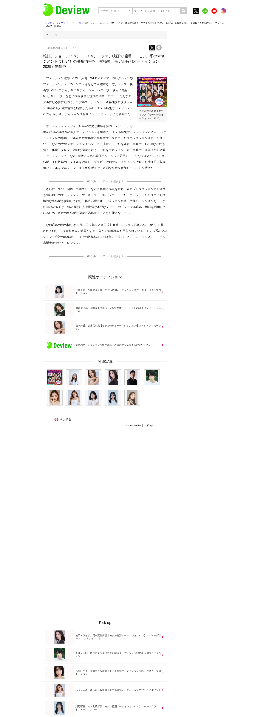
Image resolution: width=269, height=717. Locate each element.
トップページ (51, 23)
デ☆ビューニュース (71, 23)
